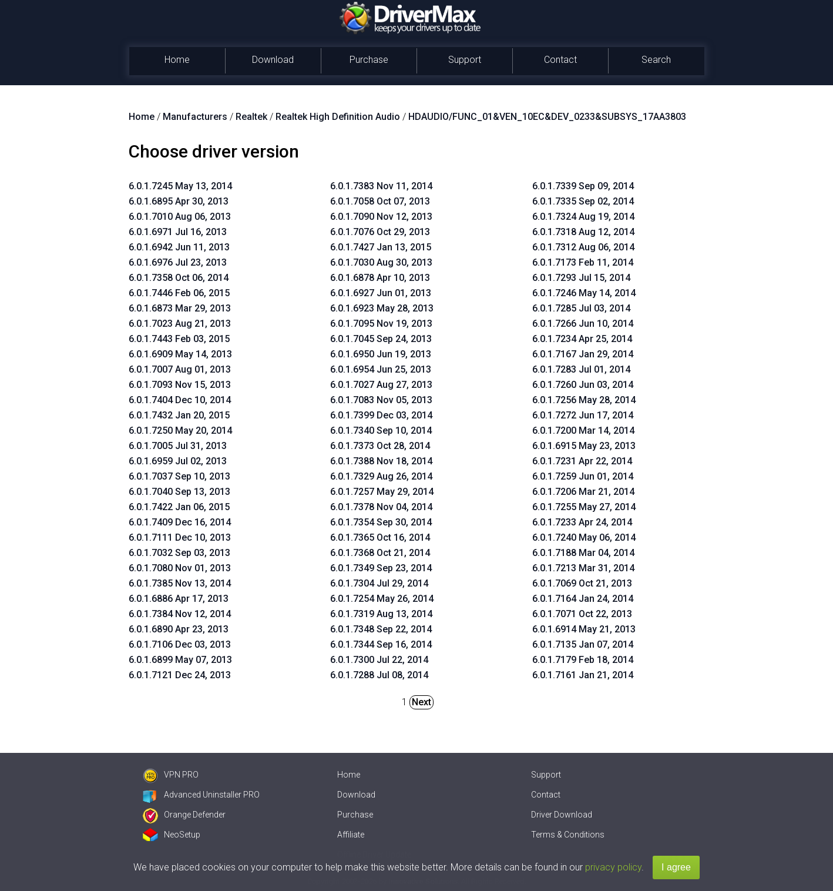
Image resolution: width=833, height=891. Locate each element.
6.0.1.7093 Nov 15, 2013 (180, 384)
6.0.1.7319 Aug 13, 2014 (381, 613)
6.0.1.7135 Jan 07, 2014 (582, 644)
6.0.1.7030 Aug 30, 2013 (381, 262)
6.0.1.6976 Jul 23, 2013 (178, 262)
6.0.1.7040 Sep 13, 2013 (179, 491)
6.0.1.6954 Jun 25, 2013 (380, 369)
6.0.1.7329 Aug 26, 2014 (381, 476)
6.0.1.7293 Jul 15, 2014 (581, 277)
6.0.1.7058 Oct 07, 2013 (380, 201)
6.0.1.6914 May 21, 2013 (584, 629)
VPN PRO (171, 775)
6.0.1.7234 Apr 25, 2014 (582, 338)
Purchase (369, 59)
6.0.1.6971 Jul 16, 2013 (178, 231)
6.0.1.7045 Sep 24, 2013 (381, 338)
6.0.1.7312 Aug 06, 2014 (583, 247)
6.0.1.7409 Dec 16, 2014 (180, 522)
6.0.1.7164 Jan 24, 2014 (582, 598)
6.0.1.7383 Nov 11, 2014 (381, 186)
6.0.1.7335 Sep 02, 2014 (583, 201)
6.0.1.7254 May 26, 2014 (382, 598)
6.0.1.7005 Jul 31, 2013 (178, 445)
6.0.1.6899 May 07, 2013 (180, 659)
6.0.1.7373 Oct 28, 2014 (380, 445)
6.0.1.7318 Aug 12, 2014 (583, 231)
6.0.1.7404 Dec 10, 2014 (180, 400)
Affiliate (350, 834)
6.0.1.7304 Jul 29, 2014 (379, 583)
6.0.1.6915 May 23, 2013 (584, 445)
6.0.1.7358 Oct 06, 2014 (179, 277)
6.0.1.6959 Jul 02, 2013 (178, 461)
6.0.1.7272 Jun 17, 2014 (582, 415)
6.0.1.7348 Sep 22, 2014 (381, 629)
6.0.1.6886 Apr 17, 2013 (179, 598)
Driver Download (561, 814)
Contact (560, 59)
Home (177, 59)
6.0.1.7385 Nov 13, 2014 (180, 583)
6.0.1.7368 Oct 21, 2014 (380, 552)
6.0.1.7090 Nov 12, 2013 (381, 216)
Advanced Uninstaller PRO (201, 794)
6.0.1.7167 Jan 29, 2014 (582, 354)
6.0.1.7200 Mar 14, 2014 (583, 430)
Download (273, 59)
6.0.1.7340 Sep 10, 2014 (381, 430)
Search (656, 59)
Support (464, 59)
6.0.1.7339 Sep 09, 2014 (583, 186)
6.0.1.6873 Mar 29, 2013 (180, 308)
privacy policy (613, 867)
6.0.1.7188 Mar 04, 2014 (583, 552)
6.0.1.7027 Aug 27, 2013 (381, 384)
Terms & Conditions (567, 834)
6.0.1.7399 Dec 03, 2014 (381, 415)
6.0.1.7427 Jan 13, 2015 (380, 247)
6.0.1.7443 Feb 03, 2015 (179, 338)
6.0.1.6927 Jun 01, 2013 (380, 293)
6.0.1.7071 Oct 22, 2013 (582, 613)
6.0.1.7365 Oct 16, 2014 (380, 537)
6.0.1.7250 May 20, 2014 (180, 430)
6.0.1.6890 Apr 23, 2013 (179, 629)
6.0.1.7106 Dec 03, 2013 (180, 644)
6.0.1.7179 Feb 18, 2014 (582, 659)
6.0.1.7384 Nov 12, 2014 (180, 613)
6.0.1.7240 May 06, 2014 (584, 537)
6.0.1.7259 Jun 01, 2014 (582, 476)
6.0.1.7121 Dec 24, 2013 (180, 675)
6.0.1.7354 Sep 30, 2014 (381, 522)
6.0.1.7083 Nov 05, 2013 (381, 400)
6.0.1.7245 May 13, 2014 (180, 186)
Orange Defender (184, 814)
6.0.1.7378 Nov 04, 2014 (381, 507)
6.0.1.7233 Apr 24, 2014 (582, 522)
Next (421, 702)
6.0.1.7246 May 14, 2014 (584, 293)
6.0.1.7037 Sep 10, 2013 (179, 476)
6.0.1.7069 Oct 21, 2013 (582, 583)
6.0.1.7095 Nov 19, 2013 (381, 323)
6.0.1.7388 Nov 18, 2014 (381, 461)
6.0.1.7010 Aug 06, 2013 (180, 216)
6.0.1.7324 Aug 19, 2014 (583, 216)
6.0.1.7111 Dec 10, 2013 (180, 537)
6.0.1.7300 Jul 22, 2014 (379, 659)
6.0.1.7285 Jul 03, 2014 (581, 308)
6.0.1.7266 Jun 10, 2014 (582, 323)
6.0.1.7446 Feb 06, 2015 (179, 293)
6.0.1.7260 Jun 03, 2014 (582, 384)
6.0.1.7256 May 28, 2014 (584, 400)
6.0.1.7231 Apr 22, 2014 (582, 461)
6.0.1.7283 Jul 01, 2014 (581, 369)
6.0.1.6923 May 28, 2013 (382, 308)
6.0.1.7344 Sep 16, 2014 (381, 644)
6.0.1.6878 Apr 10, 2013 (380, 277)
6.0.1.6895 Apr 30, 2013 (179, 201)
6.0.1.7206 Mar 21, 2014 (583, 491)
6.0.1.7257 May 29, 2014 (382, 491)
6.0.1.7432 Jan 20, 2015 (179, 415)
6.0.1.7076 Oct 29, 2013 (380, 231)
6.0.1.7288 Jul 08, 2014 (379, 675)
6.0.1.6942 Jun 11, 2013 (179, 247)
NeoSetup (171, 834)
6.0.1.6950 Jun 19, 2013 (380, 354)
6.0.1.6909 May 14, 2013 (180, 354)
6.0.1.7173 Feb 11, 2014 (582, 262)
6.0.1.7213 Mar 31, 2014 (583, 568)
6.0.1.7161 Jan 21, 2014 (582, 675)
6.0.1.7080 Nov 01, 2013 (180, 568)
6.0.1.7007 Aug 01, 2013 (180, 369)
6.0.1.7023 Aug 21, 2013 (180, 323)
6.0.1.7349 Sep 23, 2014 (381, 568)
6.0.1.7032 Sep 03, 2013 (179, 552)
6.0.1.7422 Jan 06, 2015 (179, 507)
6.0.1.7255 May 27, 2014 (584, 507)
